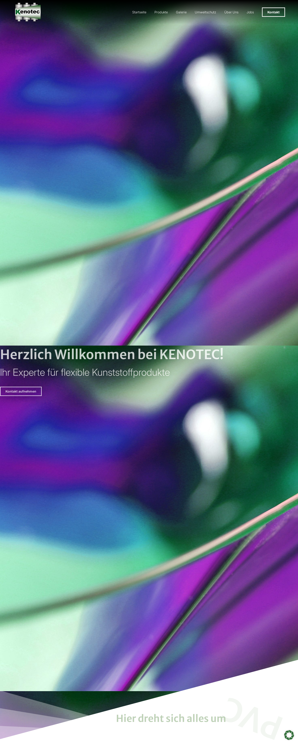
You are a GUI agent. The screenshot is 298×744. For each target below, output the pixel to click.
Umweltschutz (205, 12)
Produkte (161, 12)
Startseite (139, 12)
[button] (289, 735)
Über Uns (231, 12)
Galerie (181, 12)
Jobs (250, 12)
